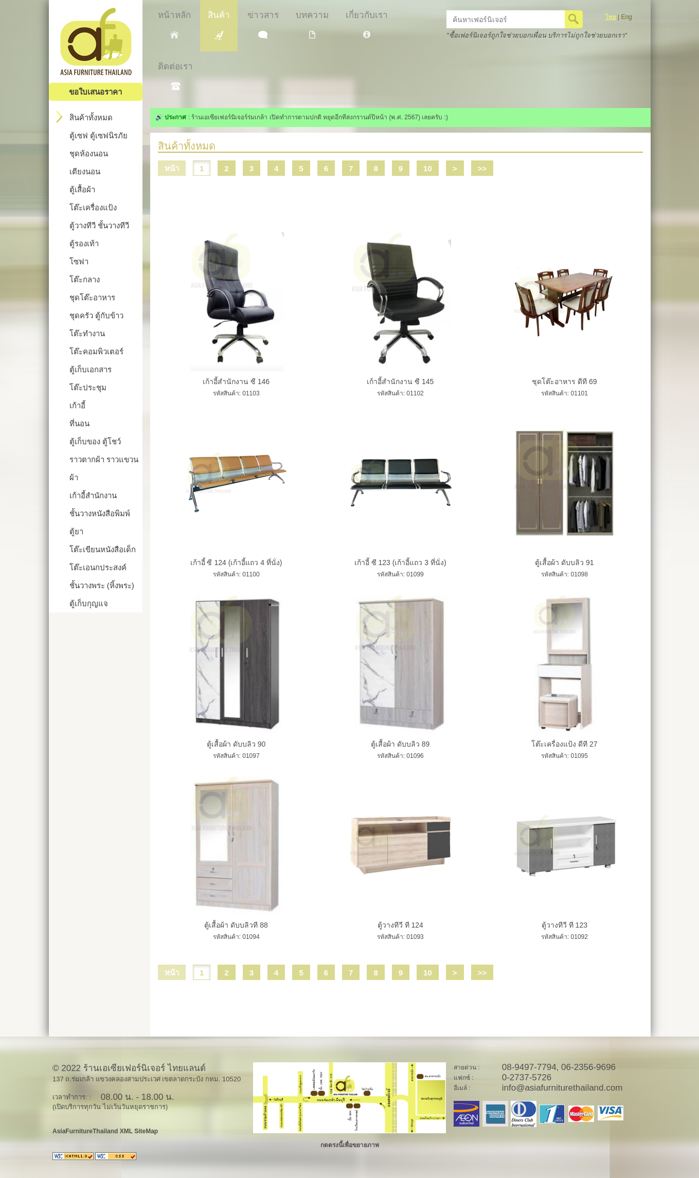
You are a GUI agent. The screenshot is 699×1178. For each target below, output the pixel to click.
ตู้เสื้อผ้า (82, 189)
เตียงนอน (84, 171)
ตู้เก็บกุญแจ (88, 603)
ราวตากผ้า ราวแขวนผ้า (103, 468)
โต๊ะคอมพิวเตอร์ (96, 351)
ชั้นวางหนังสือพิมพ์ (99, 513)
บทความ (312, 24)
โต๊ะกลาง (84, 279)
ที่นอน (79, 423)
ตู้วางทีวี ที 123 (564, 925)
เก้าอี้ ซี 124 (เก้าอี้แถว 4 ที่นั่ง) (236, 562)
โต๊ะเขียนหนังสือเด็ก (102, 549)
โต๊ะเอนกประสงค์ (98, 567)
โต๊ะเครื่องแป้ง (93, 207)
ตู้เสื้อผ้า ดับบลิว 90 (236, 744)
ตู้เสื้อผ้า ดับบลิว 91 (564, 562)
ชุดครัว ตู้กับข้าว (96, 315)
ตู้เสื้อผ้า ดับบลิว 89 (400, 744)
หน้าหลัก (174, 24)
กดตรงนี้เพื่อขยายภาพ (349, 1145)
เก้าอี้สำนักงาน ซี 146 (236, 381)
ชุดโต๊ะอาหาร (92, 297)
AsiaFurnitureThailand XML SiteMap (105, 1131)
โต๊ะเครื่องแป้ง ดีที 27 (564, 744)
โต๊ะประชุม (87, 387)
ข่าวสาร (263, 24)
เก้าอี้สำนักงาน (93, 495)
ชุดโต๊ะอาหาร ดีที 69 (564, 381)
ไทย (610, 17)
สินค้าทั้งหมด (85, 117)
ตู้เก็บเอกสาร (90, 369)
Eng (626, 17)
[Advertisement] (400, 199)
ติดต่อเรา (175, 76)
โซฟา (78, 261)
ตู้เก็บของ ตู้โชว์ (95, 441)
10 (427, 168)
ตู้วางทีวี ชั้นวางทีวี (99, 225)
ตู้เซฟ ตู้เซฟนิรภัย (98, 135)
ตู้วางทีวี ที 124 (400, 925)
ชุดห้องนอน (88, 153)
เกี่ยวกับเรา (367, 24)
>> (482, 168)
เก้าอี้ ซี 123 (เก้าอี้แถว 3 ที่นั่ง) (400, 562)
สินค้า (219, 25)
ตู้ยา (76, 531)
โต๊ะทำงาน (87, 333)
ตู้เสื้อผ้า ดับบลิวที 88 (235, 925)
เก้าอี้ (77, 405)
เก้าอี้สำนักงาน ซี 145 (400, 381)
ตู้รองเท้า (84, 243)
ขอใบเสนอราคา (95, 91)
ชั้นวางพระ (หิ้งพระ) (101, 585)
